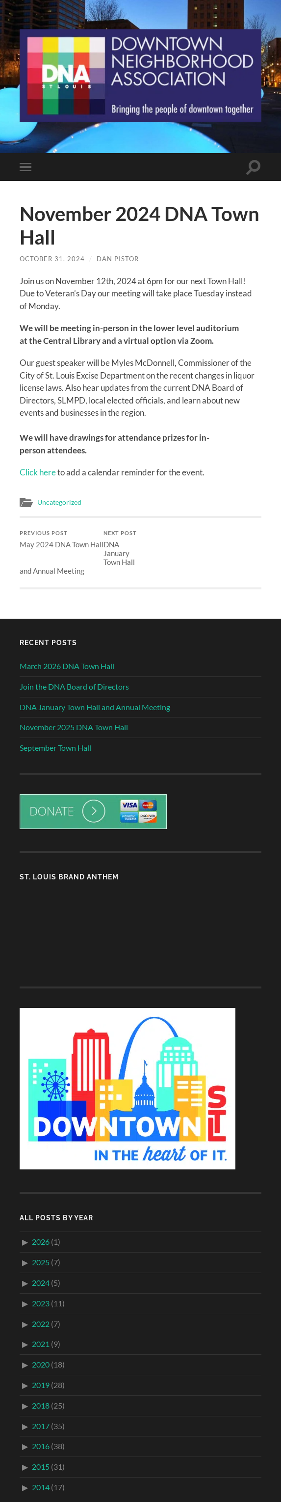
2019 (41, 1385)
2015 (41, 1466)
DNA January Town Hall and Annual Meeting (79, 552)
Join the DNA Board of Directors (74, 686)
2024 (41, 1282)
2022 (41, 1323)
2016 (41, 1446)
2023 (41, 1303)
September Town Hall (55, 747)
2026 (41, 1241)
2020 (41, 1364)
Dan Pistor (118, 259)
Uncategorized (59, 502)
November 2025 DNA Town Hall (74, 727)
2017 (41, 1426)
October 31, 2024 (52, 259)
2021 (41, 1343)
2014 (41, 1487)
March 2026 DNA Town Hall (67, 666)
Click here (38, 472)
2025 (41, 1262)
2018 (41, 1405)
